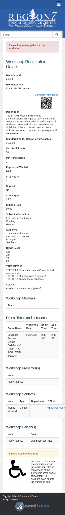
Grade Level (13, 248)
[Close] (55, 45)
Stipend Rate (13, 205)
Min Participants (15, 157)
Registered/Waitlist (17, 167)
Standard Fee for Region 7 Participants (28, 139)
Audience (11, 229)
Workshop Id (13, 75)
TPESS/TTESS (14, 266)
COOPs (10, 284)
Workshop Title (15, 84)
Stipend (10, 186)
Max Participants (15, 148)
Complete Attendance (46, 94)
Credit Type (12, 195)
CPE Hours (12, 176)
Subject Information (17, 214)
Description (12, 111)
